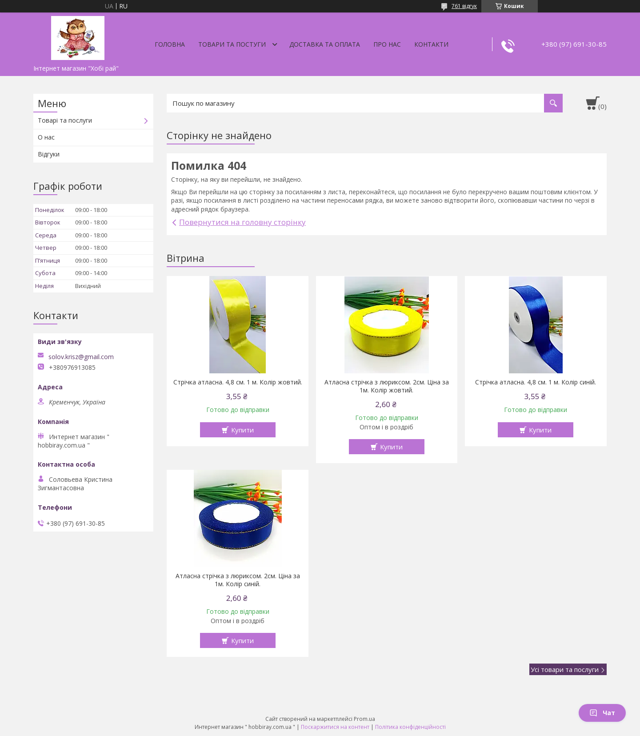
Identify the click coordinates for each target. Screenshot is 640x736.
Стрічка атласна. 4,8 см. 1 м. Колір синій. (535, 382)
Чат (602, 712)
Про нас (387, 44)
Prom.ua (364, 719)
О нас (46, 137)
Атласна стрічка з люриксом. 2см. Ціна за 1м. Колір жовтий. (386, 386)
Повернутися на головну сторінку (242, 222)
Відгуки (49, 154)
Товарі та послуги (65, 120)
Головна (170, 44)
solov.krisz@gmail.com (81, 357)
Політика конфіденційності (410, 727)
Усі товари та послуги (565, 669)
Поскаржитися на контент (335, 727)
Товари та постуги (232, 44)
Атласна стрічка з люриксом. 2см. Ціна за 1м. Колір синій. (238, 580)
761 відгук (464, 6)
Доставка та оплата (324, 44)
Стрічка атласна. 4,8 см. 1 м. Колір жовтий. (237, 382)
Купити (242, 429)
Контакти (431, 44)
